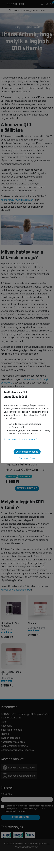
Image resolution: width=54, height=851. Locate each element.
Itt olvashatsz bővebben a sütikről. (21, 439)
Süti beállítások (27, 458)
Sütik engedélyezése (27, 451)
